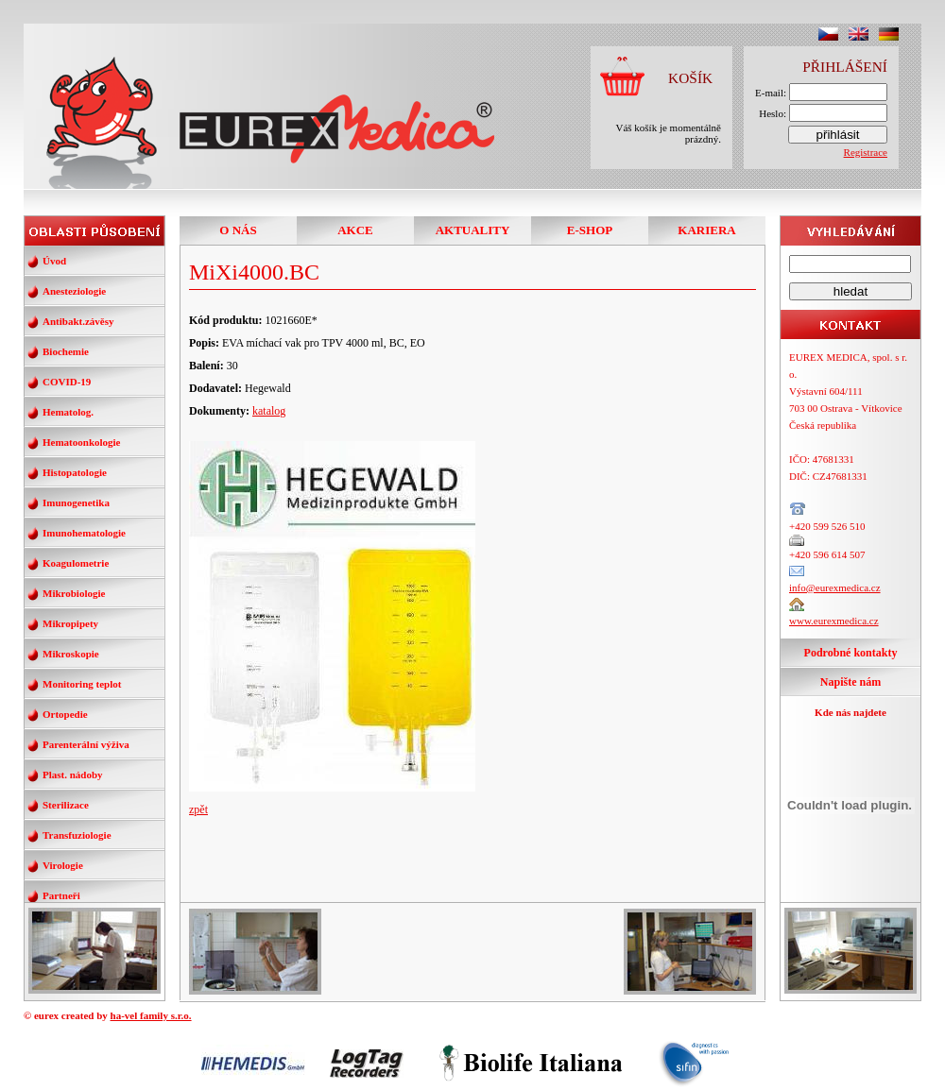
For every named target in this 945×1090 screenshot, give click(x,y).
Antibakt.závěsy (78, 321)
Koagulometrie (76, 563)
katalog (268, 410)
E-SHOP (589, 230)
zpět (198, 809)
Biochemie (66, 351)
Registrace (865, 152)
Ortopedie (65, 714)
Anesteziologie (74, 291)
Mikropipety (70, 623)
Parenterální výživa (86, 744)
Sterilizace (66, 804)
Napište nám (850, 682)
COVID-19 (67, 381)
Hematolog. (68, 411)
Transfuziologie (77, 835)
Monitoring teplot (82, 684)
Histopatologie (75, 472)
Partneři (61, 895)
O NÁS (237, 230)
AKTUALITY (473, 230)
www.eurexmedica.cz (834, 620)
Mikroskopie (71, 653)
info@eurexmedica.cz (835, 587)
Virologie (63, 865)
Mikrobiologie (74, 593)
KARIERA (706, 230)
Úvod (54, 260)
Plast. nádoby (73, 774)
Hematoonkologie (82, 442)
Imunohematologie (84, 532)
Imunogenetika (76, 502)
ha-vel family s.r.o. (151, 1015)
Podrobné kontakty (851, 652)
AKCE (355, 230)
